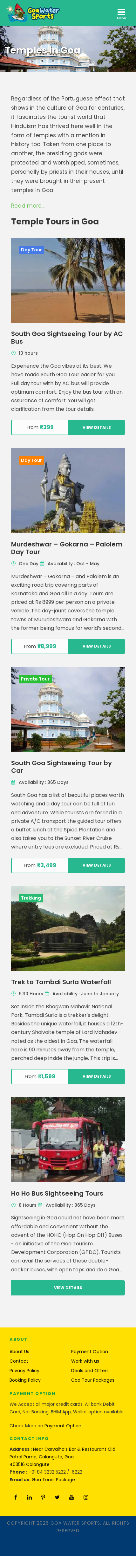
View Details (97, 427)
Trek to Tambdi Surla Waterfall (61, 982)
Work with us (85, 1361)
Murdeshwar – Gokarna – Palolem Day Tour (66, 548)
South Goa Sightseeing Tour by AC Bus (67, 337)
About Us (19, 1351)
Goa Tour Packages (92, 1380)
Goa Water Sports (75, 1523)
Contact (19, 1361)
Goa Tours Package (53, 1479)
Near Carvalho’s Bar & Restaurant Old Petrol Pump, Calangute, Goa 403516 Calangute (62, 1457)
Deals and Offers (90, 1370)
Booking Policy (25, 1380)
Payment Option (89, 1351)
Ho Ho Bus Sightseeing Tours (57, 1193)
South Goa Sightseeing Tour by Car (61, 767)
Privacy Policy (24, 1370)
